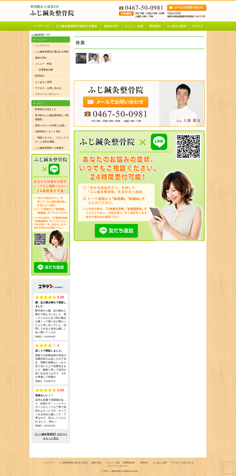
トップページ (42, 45)
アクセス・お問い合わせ (48, 88)
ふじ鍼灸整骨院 (114, 471)
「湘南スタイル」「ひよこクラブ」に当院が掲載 (52, 139)
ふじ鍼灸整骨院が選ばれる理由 (52, 51)
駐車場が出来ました (46, 109)
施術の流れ (41, 57)
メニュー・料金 (43, 63)
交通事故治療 (46, 69)
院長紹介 (40, 75)
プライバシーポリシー (47, 94)
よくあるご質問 (43, 82)
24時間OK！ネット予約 (47, 131)
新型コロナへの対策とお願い (50, 125)
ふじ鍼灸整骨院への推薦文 (49, 148)
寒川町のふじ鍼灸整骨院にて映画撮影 (52, 117)
